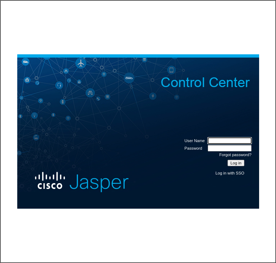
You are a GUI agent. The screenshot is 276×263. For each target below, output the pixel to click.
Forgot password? (235, 155)
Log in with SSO (230, 173)
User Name (194, 141)
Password (193, 148)
